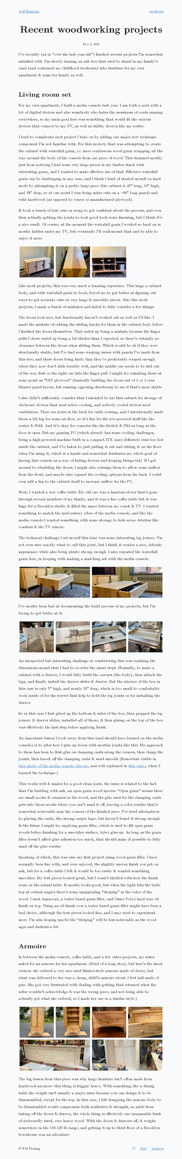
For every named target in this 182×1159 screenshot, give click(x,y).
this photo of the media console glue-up (53, 765)
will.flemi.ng (29, 11)
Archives (157, 1148)
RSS (143, 1148)
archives (156, 11)
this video (137, 765)
